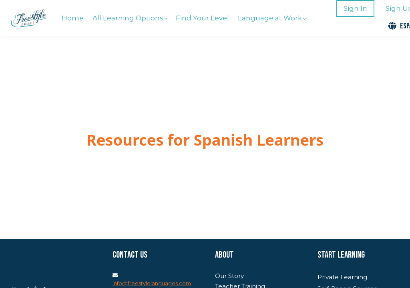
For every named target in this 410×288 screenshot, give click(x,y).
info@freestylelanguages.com (152, 283)
